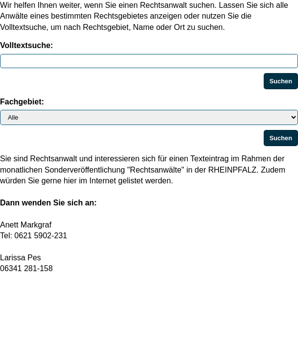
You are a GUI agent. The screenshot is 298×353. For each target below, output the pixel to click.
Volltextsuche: (26, 45)
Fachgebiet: (22, 102)
